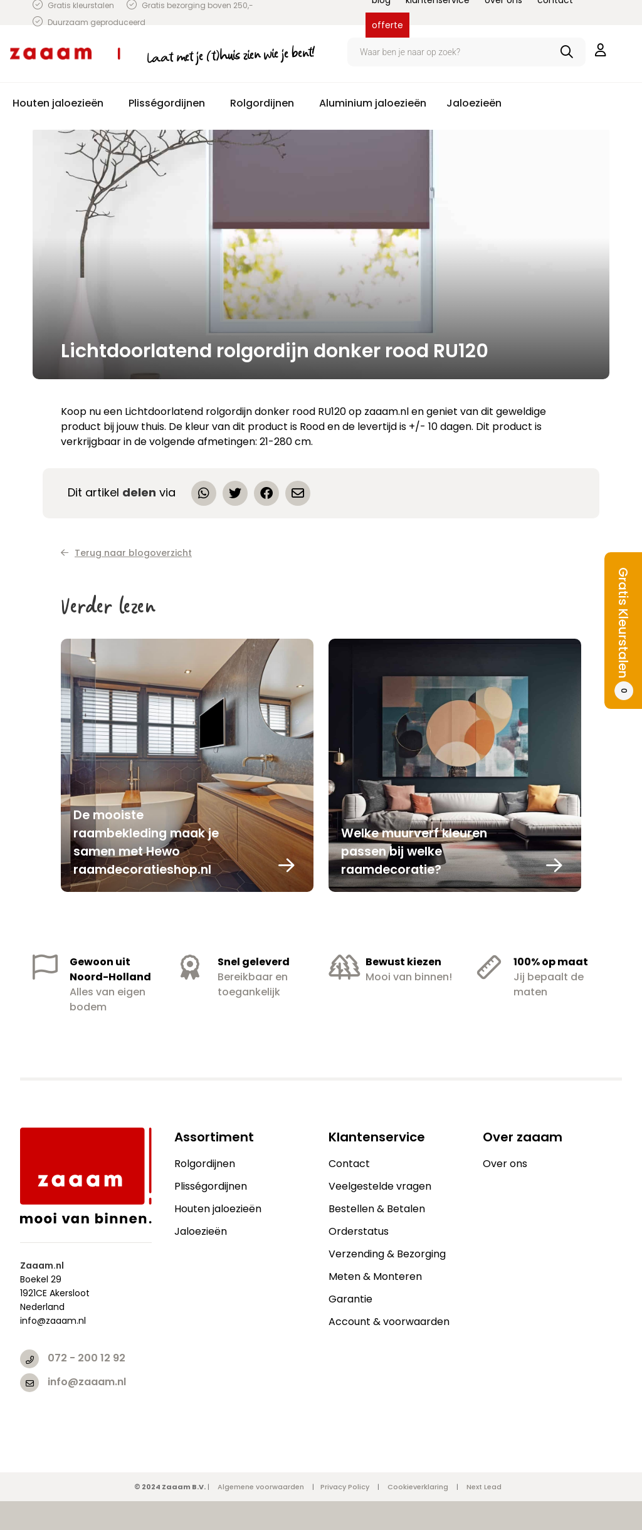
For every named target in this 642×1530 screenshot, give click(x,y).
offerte (387, 25)
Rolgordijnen (204, 1163)
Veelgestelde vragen (380, 1186)
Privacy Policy (344, 1487)
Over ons (505, 1163)
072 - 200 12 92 (86, 1358)
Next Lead (484, 1487)
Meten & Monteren (375, 1276)
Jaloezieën (200, 1231)
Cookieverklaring (417, 1487)
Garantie (350, 1299)
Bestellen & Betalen (377, 1209)
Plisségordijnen (210, 1186)
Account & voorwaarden (389, 1321)
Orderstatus (359, 1231)
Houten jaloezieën (217, 1209)
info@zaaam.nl (87, 1382)
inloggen (600, 50)
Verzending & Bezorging (387, 1254)
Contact (349, 1163)
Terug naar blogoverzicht (126, 553)
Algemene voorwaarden (261, 1487)
